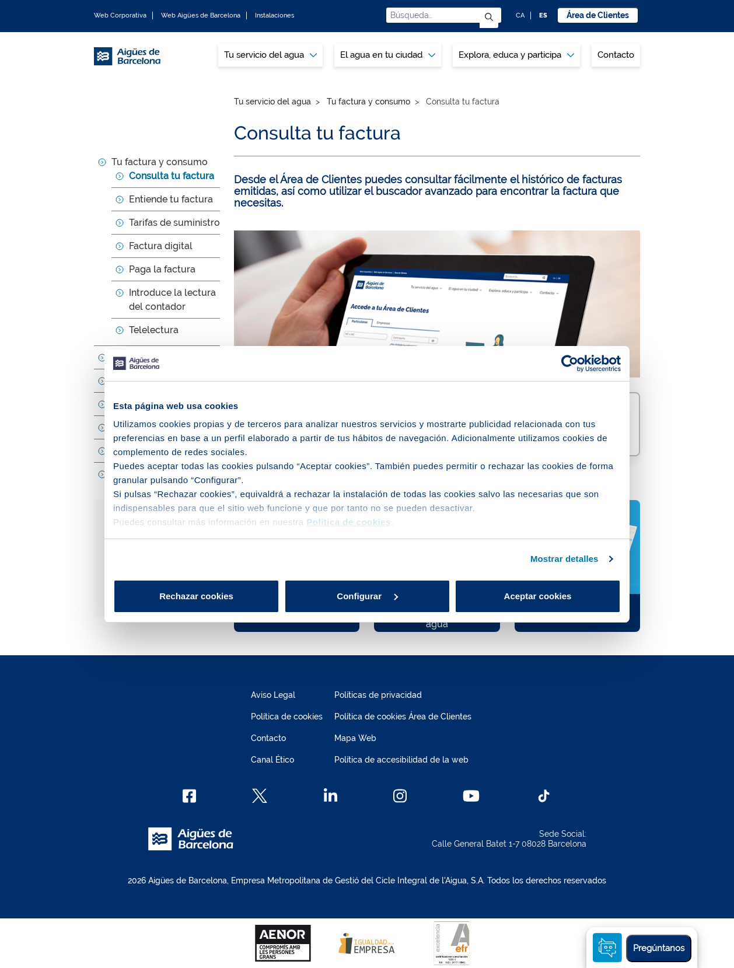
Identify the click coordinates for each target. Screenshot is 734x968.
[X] (259, 795)
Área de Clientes (598, 15)
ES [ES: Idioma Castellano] (543, 15)
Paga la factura (162, 269)
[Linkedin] (330, 795)
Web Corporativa (120, 15)
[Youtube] (471, 795)
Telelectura (154, 330)
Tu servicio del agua (272, 101)
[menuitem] (270, 55)
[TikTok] (543, 795)
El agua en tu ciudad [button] (387, 55)
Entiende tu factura (171, 199)
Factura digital (161, 245)
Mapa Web (355, 738)
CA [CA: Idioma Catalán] (520, 15)
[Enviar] (489, 18)
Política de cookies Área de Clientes (402, 716)
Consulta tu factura (171, 175)
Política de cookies (287, 716)
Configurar (367, 596)
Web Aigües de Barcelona (200, 15)
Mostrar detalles (564, 559)
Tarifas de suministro (174, 222)
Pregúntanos (658, 948)
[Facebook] (189, 795)
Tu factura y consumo (159, 161)
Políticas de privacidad (378, 695)
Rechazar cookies (196, 596)
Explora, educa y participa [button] (516, 55)
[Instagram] (400, 795)
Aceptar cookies (538, 596)
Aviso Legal (273, 695)
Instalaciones (274, 15)
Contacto (615, 55)
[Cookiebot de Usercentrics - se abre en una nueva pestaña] (570, 363)
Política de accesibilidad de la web (401, 759)
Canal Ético (272, 759)
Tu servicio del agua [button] (270, 55)
